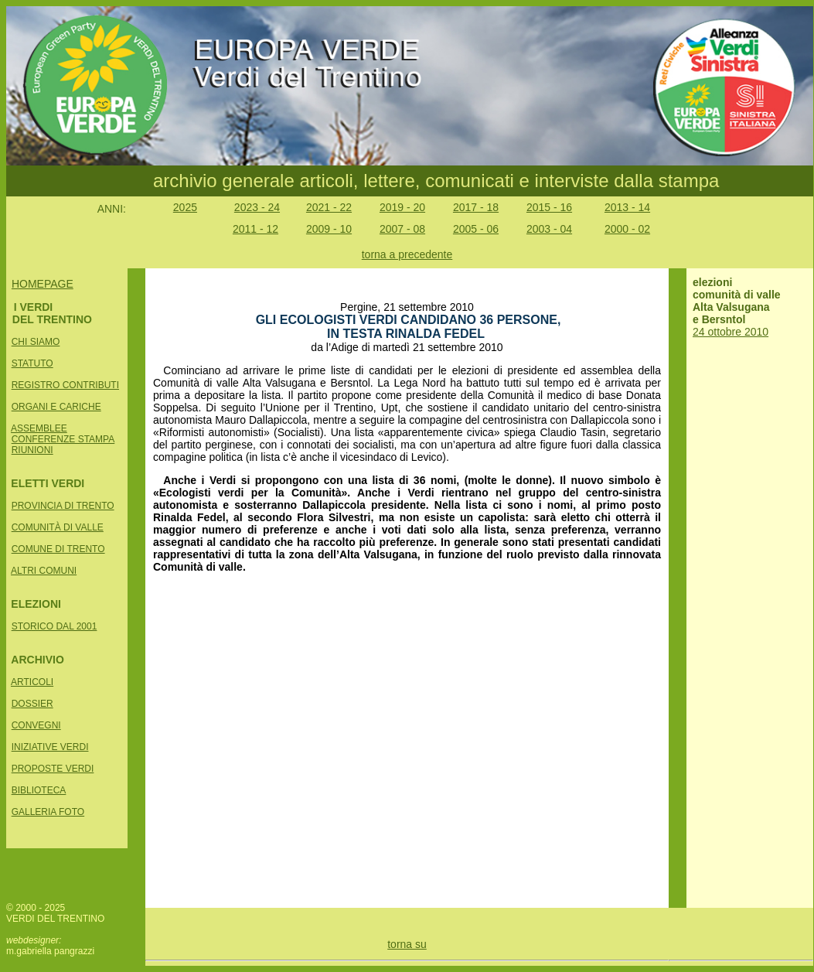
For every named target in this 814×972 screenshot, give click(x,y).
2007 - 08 (402, 229)
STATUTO (32, 363)
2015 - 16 (549, 207)
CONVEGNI (36, 725)
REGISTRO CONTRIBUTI (65, 385)
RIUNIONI (32, 450)
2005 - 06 (476, 229)
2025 (185, 207)
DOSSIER (32, 703)
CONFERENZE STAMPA (63, 439)
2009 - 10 (329, 229)
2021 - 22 (329, 207)
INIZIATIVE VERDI (50, 747)
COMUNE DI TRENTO (58, 549)
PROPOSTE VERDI (53, 768)
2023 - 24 (257, 207)
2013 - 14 (627, 207)
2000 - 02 (627, 229)
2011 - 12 (255, 229)
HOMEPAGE (42, 284)
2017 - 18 (476, 207)
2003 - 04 (549, 229)
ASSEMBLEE (39, 428)
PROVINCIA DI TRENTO (63, 505)
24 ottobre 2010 (730, 332)
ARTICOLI (32, 682)
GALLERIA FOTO (48, 812)
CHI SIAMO (36, 341)
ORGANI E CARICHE (56, 406)
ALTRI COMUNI (44, 570)
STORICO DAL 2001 (54, 626)
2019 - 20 (402, 207)
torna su (407, 944)
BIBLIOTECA (39, 790)
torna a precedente (407, 254)
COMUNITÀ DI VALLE (58, 527)
